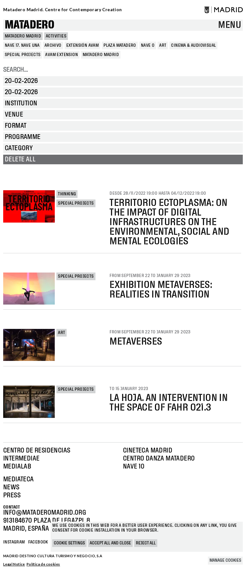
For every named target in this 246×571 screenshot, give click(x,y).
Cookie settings (69, 543)
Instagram (14, 542)
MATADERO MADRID (23, 36)
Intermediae (21, 458)
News (11, 487)
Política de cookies (43, 564)
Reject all (146, 543)
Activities (56, 36)
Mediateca (18, 479)
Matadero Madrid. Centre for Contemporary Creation (62, 9)
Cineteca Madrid (147, 450)
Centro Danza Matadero (159, 458)
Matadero (29, 25)
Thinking (67, 194)
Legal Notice (14, 564)
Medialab (17, 466)
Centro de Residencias (36, 450)
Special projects (76, 203)
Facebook (38, 542)
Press (11, 495)
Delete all (20, 159)
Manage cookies (225, 560)
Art (61, 332)
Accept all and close (110, 543)
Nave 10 (134, 466)
